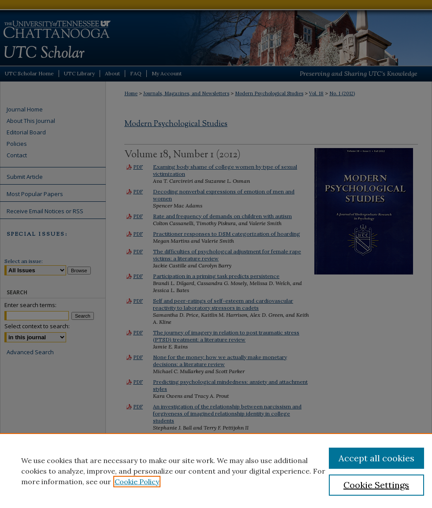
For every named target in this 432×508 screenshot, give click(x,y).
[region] (216, 470)
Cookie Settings (376, 484)
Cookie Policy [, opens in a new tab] (137, 481)
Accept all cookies (376, 458)
